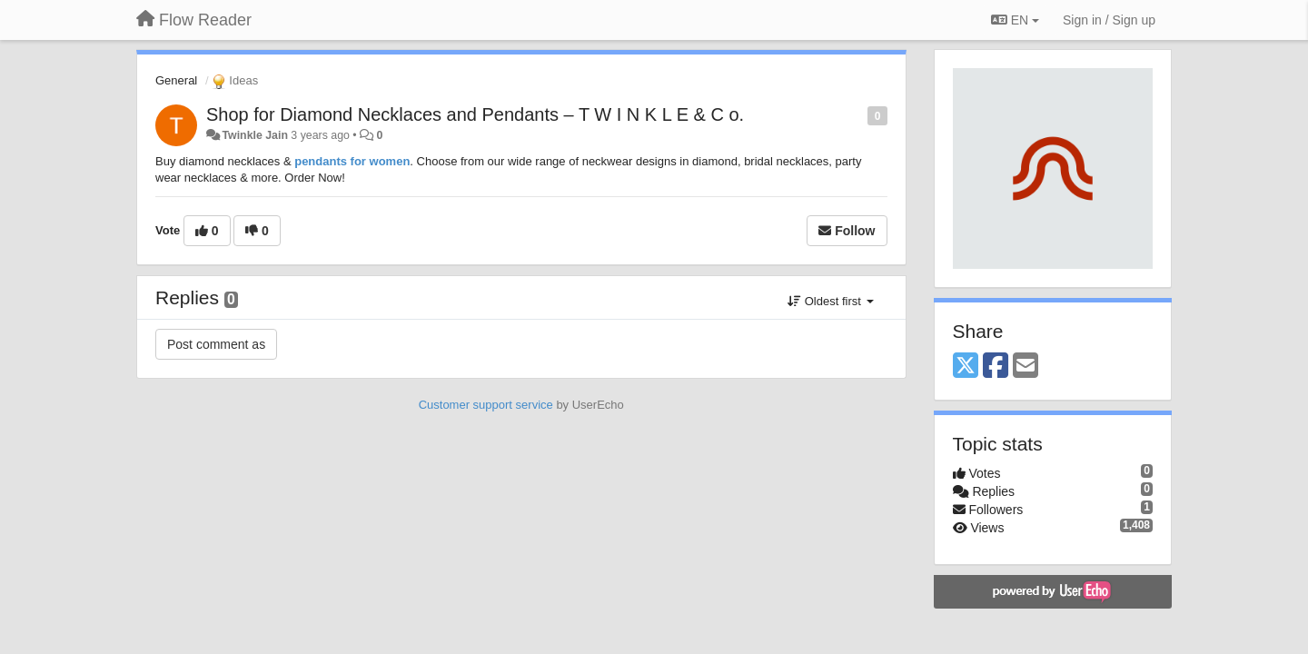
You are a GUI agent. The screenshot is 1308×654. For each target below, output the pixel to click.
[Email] (1025, 366)
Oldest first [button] (830, 301)
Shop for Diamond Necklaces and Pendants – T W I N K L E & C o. (475, 114)
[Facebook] (995, 366)
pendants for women (352, 161)
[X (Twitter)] (965, 366)
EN (1015, 20)
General (176, 80)
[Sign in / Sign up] (1109, 20)
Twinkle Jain (254, 135)
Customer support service (486, 404)
